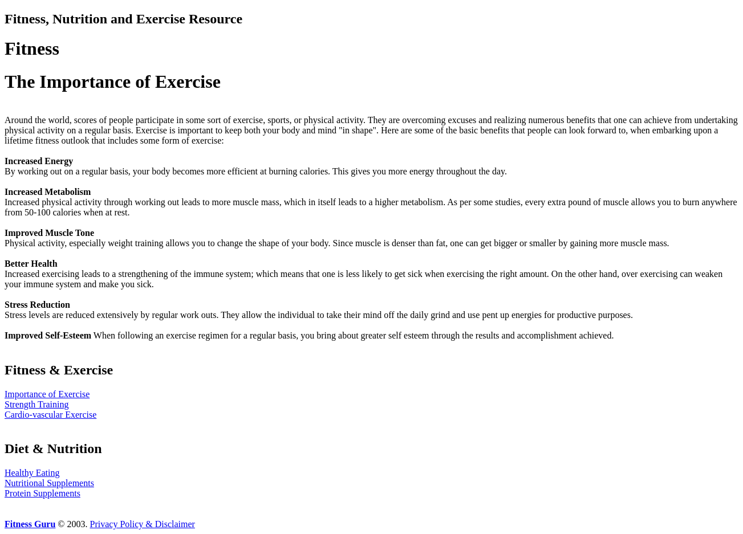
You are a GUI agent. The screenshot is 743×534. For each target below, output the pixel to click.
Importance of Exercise (47, 394)
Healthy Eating (32, 473)
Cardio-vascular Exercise (50, 414)
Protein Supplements (42, 493)
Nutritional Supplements (49, 483)
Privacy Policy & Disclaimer (142, 524)
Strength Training (36, 404)
